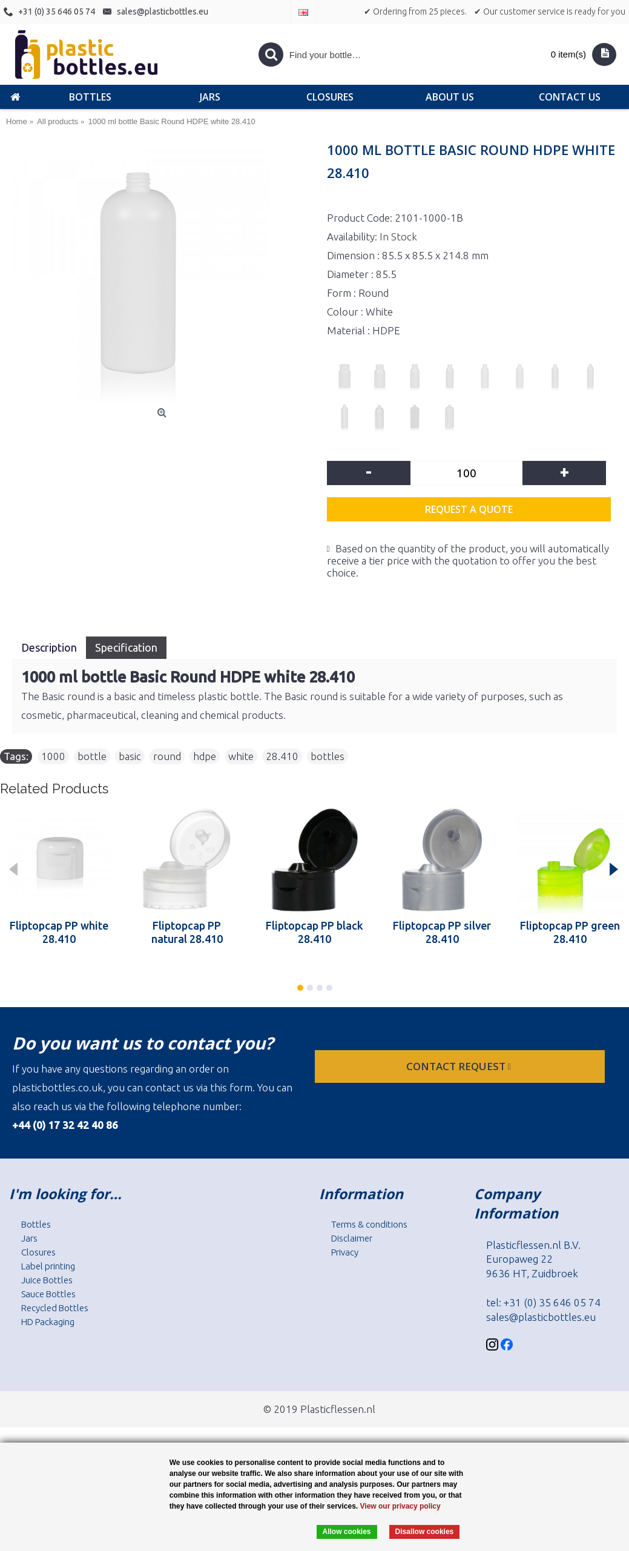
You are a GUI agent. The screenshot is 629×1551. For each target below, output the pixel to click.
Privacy (344, 1252)
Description (49, 647)
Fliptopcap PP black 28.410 (314, 932)
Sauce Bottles (48, 1294)
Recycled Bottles (54, 1308)
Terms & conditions (369, 1224)
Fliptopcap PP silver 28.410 (442, 932)
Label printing (48, 1266)
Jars (29, 1238)
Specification (126, 647)
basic (130, 756)
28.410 (282, 756)
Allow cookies (347, 1531)
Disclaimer (351, 1238)
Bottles (36, 1224)
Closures (38, 1252)
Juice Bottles (47, 1280)
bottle (92, 756)
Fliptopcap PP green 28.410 (570, 932)
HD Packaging (47, 1322)
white (241, 756)
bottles (327, 756)
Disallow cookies (424, 1531)
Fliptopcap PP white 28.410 (59, 932)
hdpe (204, 756)
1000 (53, 756)
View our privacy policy (400, 1506)
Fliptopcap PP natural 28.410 (187, 932)
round (167, 756)
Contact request (459, 1066)
